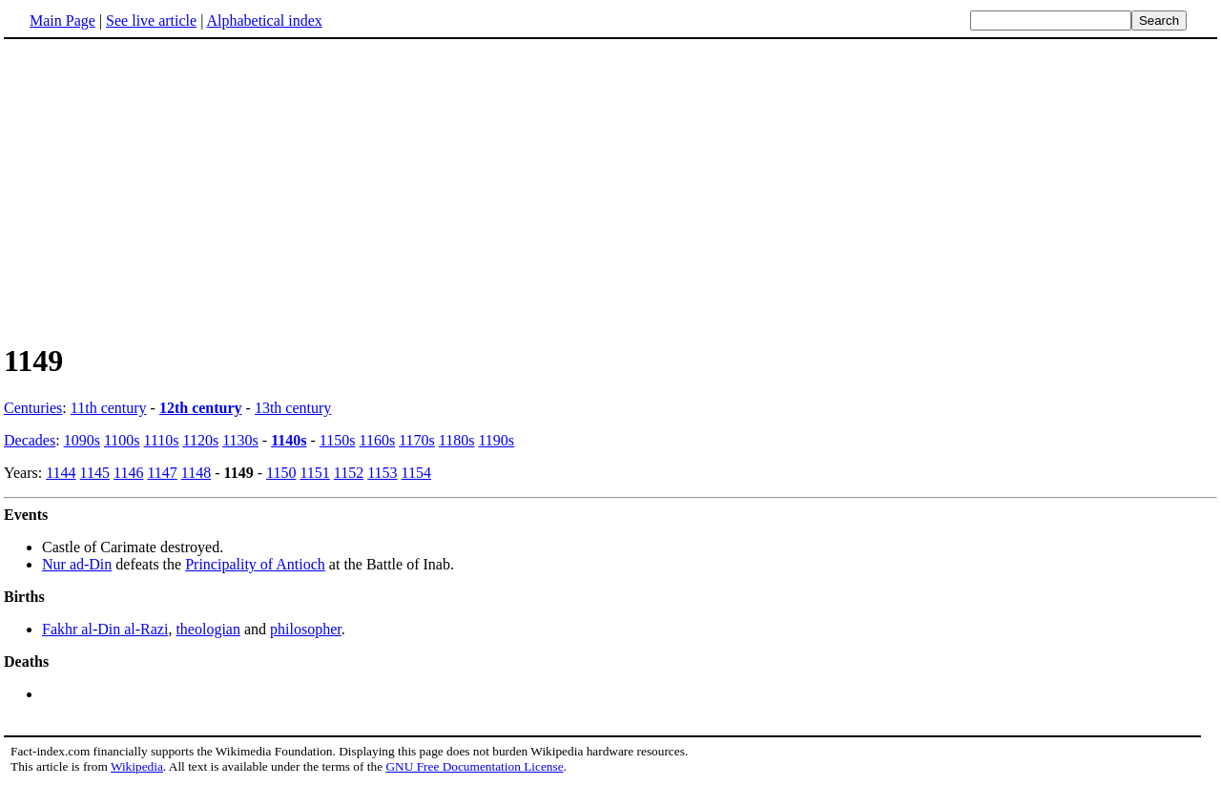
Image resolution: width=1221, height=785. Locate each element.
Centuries (33, 408)
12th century (200, 408)
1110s (161, 440)
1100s (122, 440)
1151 (314, 473)
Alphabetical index (263, 20)
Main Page (62, 20)
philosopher (305, 629)
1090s (82, 440)
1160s (377, 440)
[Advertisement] (610, 189)
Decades (29, 440)
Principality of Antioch (255, 564)
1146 (128, 473)
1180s (457, 440)
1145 (95, 473)
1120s (201, 440)
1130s (240, 440)
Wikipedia (137, 766)
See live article (151, 20)
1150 (281, 473)
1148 (196, 473)
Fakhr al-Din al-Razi (105, 629)
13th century (293, 408)
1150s (338, 440)
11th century (109, 408)
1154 (416, 473)
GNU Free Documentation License (474, 766)
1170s (417, 440)
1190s (496, 440)
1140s (288, 440)
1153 (382, 473)
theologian (208, 629)
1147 (161, 473)
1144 (60, 473)
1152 (348, 473)
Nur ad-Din (77, 564)
